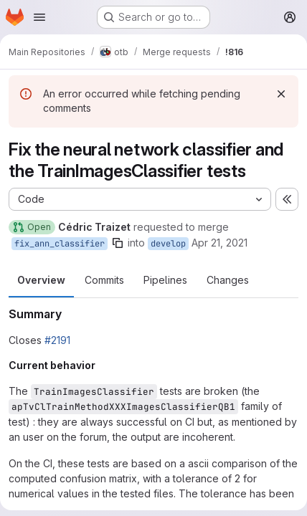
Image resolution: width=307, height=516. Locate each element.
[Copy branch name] (117, 243)
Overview (41, 280)
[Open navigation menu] (39, 17)
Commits (104, 280)
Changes (228, 280)
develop (168, 243)
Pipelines (165, 280)
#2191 (57, 340)
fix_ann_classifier (59, 243)
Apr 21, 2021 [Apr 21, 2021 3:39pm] (219, 242)
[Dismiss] (281, 93)
